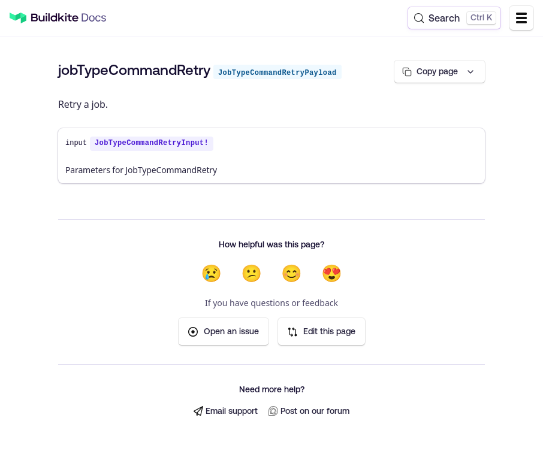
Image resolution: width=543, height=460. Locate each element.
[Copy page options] (439, 71)
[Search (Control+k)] (454, 18)
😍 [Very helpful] (331, 273)
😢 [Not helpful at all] (211, 273)
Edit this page (321, 331)
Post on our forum (309, 411)
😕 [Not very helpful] (251, 273)
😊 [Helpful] (291, 273)
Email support (226, 411)
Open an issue (223, 331)
